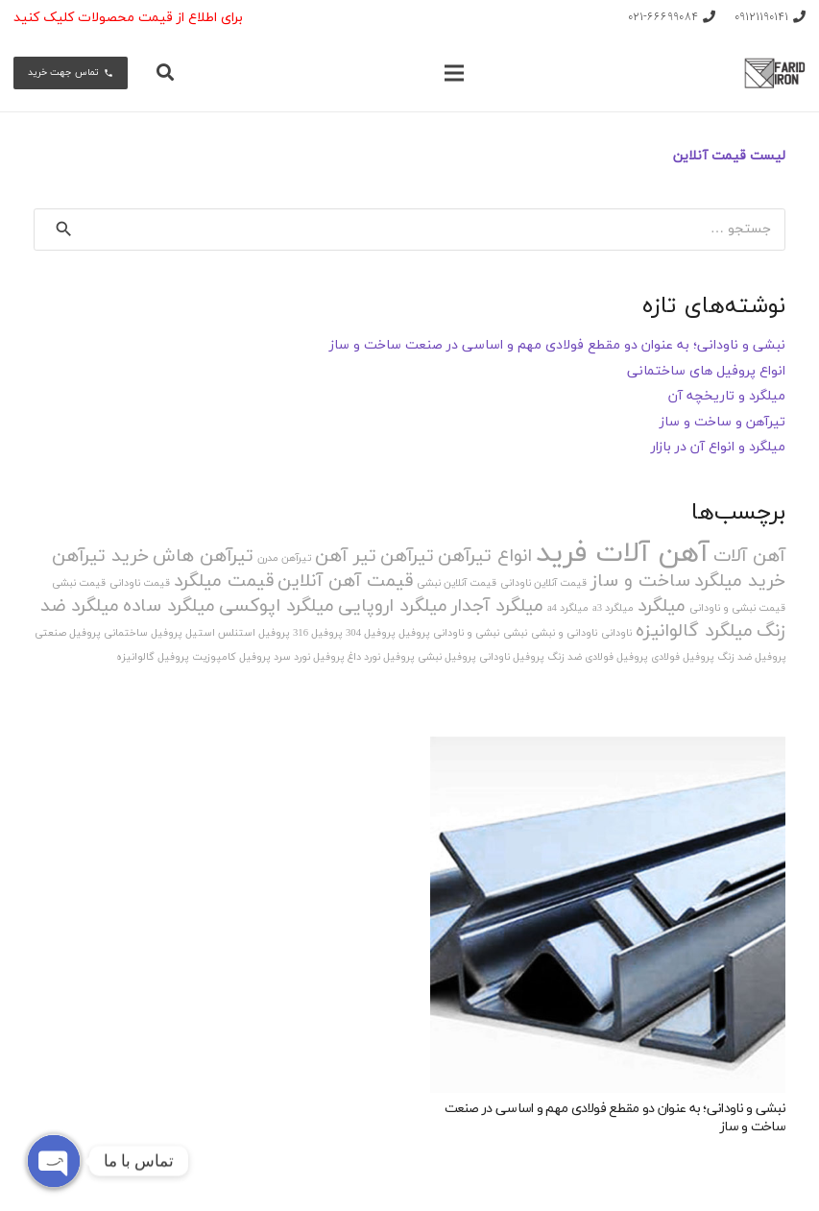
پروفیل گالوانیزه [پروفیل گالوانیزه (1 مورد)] (152, 657)
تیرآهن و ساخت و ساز (722, 422)
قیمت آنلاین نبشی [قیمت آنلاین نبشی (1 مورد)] (456, 583)
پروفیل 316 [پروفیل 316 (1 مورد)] (317, 633)
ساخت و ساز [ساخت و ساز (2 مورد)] (640, 581)
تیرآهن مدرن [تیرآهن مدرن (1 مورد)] (284, 558)
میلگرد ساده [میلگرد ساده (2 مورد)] (169, 606)
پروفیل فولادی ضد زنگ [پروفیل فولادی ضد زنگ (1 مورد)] (597, 657)
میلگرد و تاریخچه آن (726, 396)
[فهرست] (454, 73)
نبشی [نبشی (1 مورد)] (515, 633)
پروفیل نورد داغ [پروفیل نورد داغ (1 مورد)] (381, 657)
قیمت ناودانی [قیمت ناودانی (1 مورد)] (139, 583)
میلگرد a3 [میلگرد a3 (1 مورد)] (613, 608)
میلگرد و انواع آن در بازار (718, 447)
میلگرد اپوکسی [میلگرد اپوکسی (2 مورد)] (276, 606)
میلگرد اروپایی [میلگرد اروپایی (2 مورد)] (392, 606)
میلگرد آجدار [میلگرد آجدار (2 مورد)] (497, 606)
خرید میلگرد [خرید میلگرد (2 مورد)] (739, 581)
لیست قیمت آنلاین (729, 156)
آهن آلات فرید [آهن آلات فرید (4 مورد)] (623, 553)
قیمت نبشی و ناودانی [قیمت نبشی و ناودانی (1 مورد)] (737, 608)
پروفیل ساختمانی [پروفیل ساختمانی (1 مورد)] (142, 633)
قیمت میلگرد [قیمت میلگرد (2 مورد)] (224, 581)
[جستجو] (166, 72)
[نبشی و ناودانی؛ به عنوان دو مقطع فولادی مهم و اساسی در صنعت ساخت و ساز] (608, 915)
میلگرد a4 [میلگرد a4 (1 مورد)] (568, 608)
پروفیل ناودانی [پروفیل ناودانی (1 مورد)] (511, 657)
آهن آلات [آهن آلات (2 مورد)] (749, 556)
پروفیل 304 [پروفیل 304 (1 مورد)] (370, 633)
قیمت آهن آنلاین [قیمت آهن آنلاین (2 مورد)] (345, 581)
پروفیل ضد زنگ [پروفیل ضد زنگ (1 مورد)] (751, 657)
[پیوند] (774, 73)
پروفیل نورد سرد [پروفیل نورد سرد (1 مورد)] (309, 657)
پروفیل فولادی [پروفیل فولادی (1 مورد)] (682, 657)
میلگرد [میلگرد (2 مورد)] (662, 606)
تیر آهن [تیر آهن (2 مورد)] (345, 556)
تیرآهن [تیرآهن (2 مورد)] (407, 556)
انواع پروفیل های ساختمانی (706, 371)
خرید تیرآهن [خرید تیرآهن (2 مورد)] (100, 556)
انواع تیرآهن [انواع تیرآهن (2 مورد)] (485, 556)
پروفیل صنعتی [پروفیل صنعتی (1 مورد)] (67, 633)
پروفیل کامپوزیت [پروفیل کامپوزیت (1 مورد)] (231, 657)
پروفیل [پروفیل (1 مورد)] (413, 633)
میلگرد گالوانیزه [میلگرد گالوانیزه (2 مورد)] (694, 631)
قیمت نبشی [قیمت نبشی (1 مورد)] (79, 583)
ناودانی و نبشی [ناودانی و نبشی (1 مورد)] (564, 633)
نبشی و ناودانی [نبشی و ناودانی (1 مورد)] (466, 633)
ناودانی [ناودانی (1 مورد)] (616, 633)
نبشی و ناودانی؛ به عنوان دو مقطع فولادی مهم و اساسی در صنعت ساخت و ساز (557, 345)
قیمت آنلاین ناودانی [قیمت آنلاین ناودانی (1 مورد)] (543, 583)
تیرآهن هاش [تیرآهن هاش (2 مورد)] (203, 556)
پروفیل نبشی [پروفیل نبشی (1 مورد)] (446, 657)
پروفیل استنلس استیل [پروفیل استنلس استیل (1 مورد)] (237, 633)
